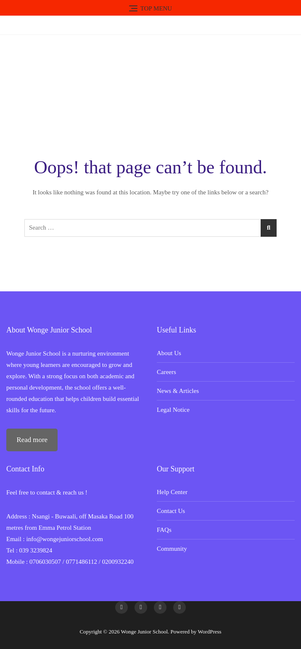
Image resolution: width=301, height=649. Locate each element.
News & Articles (178, 390)
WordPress (210, 631)
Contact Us (171, 511)
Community (172, 548)
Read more (32, 440)
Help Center (172, 492)
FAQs (164, 529)
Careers (166, 372)
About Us (169, 353)
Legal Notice (173, 409)
